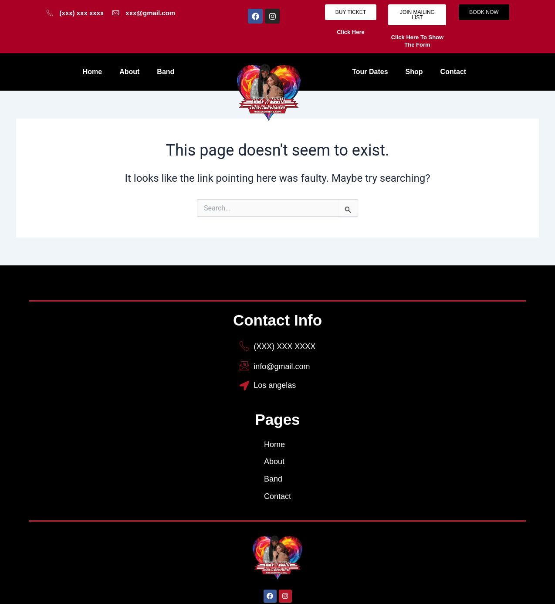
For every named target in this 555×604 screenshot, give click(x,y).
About (129, 71)
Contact (453, 71)
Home (92, 71)
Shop (414, 71)
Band (165, 71)
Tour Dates (370, 71)
